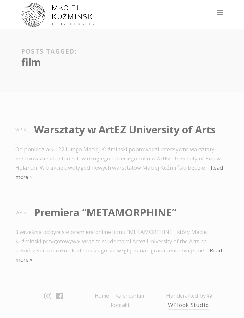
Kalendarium (130, 295)
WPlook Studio (188, 304)
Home (102, 295)
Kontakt (120, 305)
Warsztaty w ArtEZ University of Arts (125, 129)
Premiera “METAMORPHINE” (105, 212)
